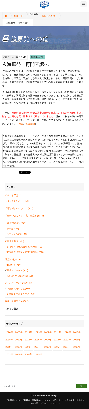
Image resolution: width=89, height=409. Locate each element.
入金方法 (34, 403)
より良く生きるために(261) (20, 294)
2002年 (9, 354)
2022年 (47, 332)
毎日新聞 (30, 123)
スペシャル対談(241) (17, 234)
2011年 (77, 339)
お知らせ (18, 16)
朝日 (21, 123)
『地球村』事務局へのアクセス (36, 400)
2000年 (28, 354)
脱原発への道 (49, 16)
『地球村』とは (13, 400)
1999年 (38, 354)
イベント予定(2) (13, 195)
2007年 (38, 347)
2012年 (67, 339)
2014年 (47, 339)
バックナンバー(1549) (17, 201)
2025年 (19, 332)
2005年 (57, 347)
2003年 (77, 347)
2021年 (57, 332)
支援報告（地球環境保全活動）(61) (24, 246)
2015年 (38, 339)
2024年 (28, 332)
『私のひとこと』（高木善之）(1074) (24, 215)
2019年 (77, 332)
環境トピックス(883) (17, 270)
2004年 (67, 347)
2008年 (28, 347)
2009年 (19, 347)
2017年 (19, 339)
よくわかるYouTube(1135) (18, 283)
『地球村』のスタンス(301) (19, 208)
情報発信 (80, 400)
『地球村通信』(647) (15, 223)
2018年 (9, 339)
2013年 (57, 339)
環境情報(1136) (13, 259)
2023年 (38, 332)
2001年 (19, 354)
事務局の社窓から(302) (17, 301)
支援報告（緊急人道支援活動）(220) (25, 252)
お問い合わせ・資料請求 (63, 400)
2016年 (28, 339)
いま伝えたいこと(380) (18, 288)
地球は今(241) (13, 265)
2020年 (67, 332)
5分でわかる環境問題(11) (19, 275)
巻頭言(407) (12, 228)
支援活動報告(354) (14, 241)
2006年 (47, 347)
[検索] (38, 386)
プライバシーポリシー (50, 403)
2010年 (9, 347)
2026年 (9, 332)
